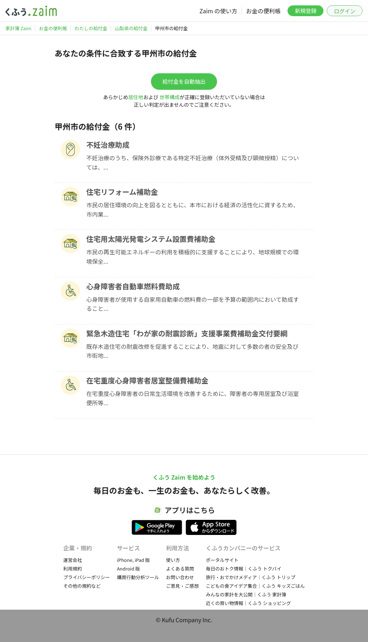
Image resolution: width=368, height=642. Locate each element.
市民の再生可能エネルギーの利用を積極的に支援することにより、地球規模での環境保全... (192, 256)
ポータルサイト (222, 559)
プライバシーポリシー (86, 577)
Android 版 (128, 568)
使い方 (173, 559)
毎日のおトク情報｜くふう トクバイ (243, 568)
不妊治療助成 (107, 144)
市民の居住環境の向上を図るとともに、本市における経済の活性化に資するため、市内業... (192, 209)
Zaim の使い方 (218, 10)
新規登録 (305, 10)
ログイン (344, 11)
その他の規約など (82, 585)
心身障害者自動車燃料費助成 (133, 286)
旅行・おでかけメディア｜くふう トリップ (250, 577)
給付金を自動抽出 (184, 81)
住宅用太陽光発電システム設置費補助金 (150, 239)
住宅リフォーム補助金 (122, 191)
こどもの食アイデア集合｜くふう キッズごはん (255, 585)
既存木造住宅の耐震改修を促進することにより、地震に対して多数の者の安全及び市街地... (192, 351)
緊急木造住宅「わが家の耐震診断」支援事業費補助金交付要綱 (187, 333)
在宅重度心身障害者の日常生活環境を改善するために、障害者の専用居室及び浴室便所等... (192, 398)
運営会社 (72, 559)
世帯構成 (170, 97)
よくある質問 (180, 568)
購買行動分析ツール (138, 577)
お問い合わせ (180, 577)
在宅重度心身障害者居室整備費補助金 (147, 380)
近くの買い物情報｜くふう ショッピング (248, 603)
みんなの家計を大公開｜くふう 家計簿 (246, 594)
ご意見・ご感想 (182, 585)
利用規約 (72, 568)
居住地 (135, 97)
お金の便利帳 (263, 10)
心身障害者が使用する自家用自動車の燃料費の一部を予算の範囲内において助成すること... (192, 304)
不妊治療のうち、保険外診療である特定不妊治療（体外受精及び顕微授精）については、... (192, 162)
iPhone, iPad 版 (133, 559)
